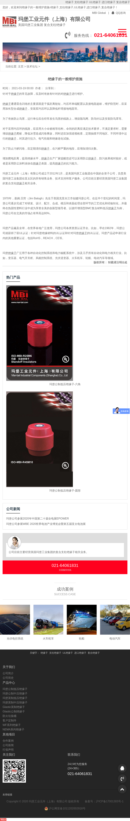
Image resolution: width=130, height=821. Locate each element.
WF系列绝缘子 (12, 724)
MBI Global (99, 12)
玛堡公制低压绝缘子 (15, 689)
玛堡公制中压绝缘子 (15, 693)
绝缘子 (69, 2)
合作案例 (8, 740)
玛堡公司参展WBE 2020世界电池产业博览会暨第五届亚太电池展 (46, 523)
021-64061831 (110, 35)
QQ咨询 (119, 12)
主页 (21, 66)
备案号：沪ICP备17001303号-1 (104, 801)
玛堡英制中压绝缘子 (15, 702)
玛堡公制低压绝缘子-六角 (65, 384)
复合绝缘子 (123, 2)
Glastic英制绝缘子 (14, 707)
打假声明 (8, 749)
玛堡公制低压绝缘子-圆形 (65, 490)
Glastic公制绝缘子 (14, 711)
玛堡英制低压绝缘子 (15, 698)
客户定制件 (9, 720)
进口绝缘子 (108, 2)
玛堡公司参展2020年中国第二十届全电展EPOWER (37, 518)
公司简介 (8, 673)
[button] (120, 31)
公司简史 (8, 677)
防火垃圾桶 (9, 716)
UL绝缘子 (95, 2)
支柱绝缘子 (81, 2)
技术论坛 (32, 66)
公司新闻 (8, 745)
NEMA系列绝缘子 (13, 729)
